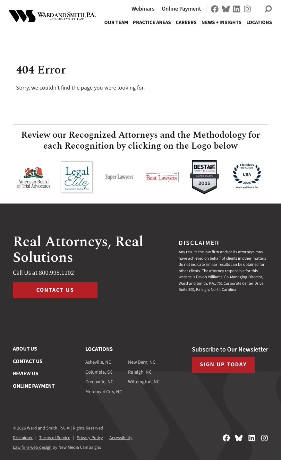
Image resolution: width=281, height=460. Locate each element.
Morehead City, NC (103, 391)
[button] (268, 9)
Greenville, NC (99, 381)
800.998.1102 (56, 272)
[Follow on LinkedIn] (236, 9)
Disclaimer (23, 438)
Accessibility (120, 438)
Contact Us (27, 361)
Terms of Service (54, 438)
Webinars (143, 9)
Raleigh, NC (140, 372)
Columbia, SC (99, 372)
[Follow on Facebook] (215, 9)
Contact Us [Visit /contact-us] (55, 290)
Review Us (25, 374)
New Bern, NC (142, 362)
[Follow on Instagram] (247, 9)
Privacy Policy (90, 438)
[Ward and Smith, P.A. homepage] (52, 16)
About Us (25, 349)
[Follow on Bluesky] (226, 9)
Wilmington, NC (144, 381)
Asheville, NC (98, 362)
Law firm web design (32, 447)
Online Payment (181, 9)
